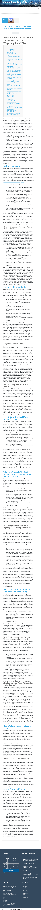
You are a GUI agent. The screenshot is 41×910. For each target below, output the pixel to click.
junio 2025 (25, 886)
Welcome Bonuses (11, 48)
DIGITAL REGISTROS (7, 892)
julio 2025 (25, 885)
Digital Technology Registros (9, 893)
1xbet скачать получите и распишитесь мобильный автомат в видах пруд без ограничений (30, 858)
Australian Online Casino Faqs (13, 99)
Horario (5, 895)
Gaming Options (10, 95)
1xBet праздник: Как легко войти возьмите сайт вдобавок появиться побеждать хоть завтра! (30, 872)
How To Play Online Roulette (13, 113)
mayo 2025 (25, 888)
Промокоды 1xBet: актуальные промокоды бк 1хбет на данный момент (30, 876)
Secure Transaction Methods (13, 80)
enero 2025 (25, 893)
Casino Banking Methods (12, 52)
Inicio (4, 896)
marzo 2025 (25, 891)
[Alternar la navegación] (39, 9)
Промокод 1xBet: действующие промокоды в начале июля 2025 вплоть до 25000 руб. (30, 868)
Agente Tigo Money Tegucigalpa (10, 886)
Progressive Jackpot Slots (12, 54)
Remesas (5, 900)
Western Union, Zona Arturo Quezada (9, 904)
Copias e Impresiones (8, 889)
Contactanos (6, 888)
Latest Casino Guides (11, 109)
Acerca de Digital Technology (9, 885)
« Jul (4, 871)
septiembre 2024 (26, 895)
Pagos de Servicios (7, 898)
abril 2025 (25, 889)
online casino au (15, 32)
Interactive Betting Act (11, 101)
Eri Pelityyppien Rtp (11, 105)
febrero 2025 (25, 892)
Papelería (5, 899)
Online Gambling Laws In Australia (14, 79)
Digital (4, 891)
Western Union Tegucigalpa (9, 902)
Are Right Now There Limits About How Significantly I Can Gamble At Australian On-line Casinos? (14, 74)
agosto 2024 (25, 896)
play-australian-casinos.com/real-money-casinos (13, 181)
